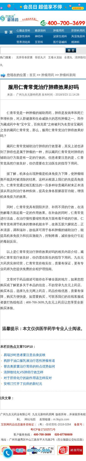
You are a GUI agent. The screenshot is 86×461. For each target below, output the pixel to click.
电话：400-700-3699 (33, 451)
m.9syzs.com (61, 419)
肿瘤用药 (58, 30)
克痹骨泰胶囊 (24, 57)
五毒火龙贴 (55, 57)
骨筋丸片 (40, 57)
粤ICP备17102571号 (43, 429)
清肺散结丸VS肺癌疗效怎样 (23, 372)
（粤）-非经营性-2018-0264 (54, 424)
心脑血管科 (23, 30)
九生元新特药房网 (43, 414)
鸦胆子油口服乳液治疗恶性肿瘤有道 (29, 360)
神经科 (39, 36)
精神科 (75, 42)
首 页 (8, 32)
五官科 (39, 42)
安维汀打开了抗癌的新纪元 (23, 383)
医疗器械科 (60, 42)
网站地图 (30, 419)
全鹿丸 (68, 57)
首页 (32, 75)
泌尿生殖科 (60, 36)
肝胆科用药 (78, 30)
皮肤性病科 (23, 36)
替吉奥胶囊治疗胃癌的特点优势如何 (29, 366)
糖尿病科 (40, 30)
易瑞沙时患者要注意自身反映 (24, 355)
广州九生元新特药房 (28, 94)
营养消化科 (23, 42)
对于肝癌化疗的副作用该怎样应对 (28, 378)
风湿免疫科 (78, 36)
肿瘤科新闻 (68, 75)
